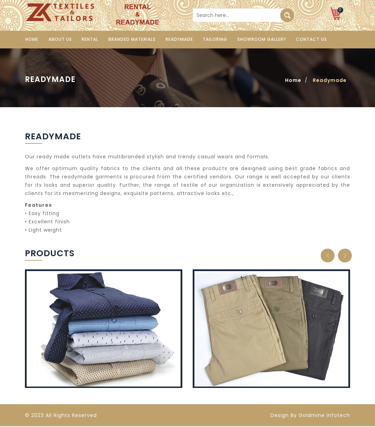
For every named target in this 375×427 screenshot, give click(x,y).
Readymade (178, 40)
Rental (89, 40)
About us (59, 40)
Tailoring (213, 40)
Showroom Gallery (260, 40)
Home (31, 40)
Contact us (309, 40)
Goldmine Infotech (324, 415)
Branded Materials (131, 40)
